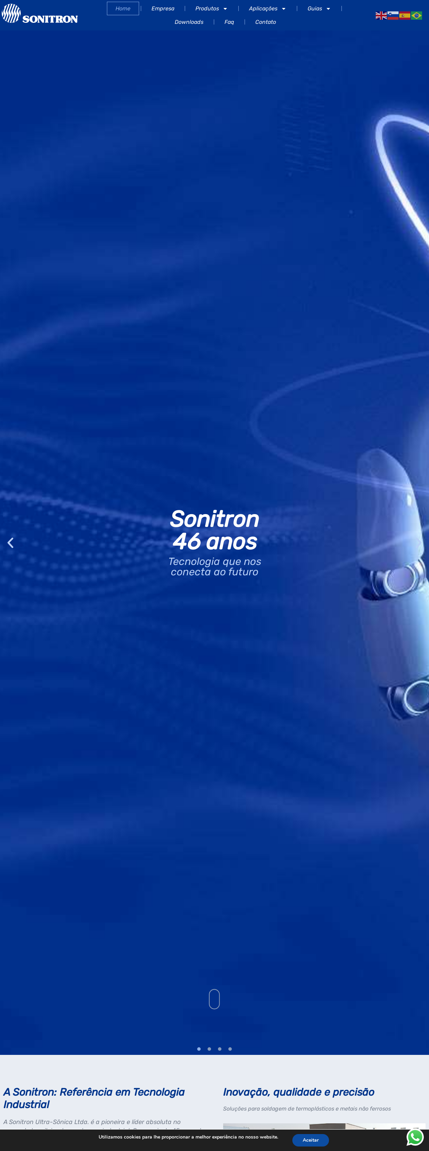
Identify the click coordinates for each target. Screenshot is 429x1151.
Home (123, 8)
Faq (229, 22)
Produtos (211, 8)
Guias (319, 8)
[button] (10, 543)
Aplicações (267, 8)
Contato (265, 22)
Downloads (189, 22)
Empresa (163, 8)
